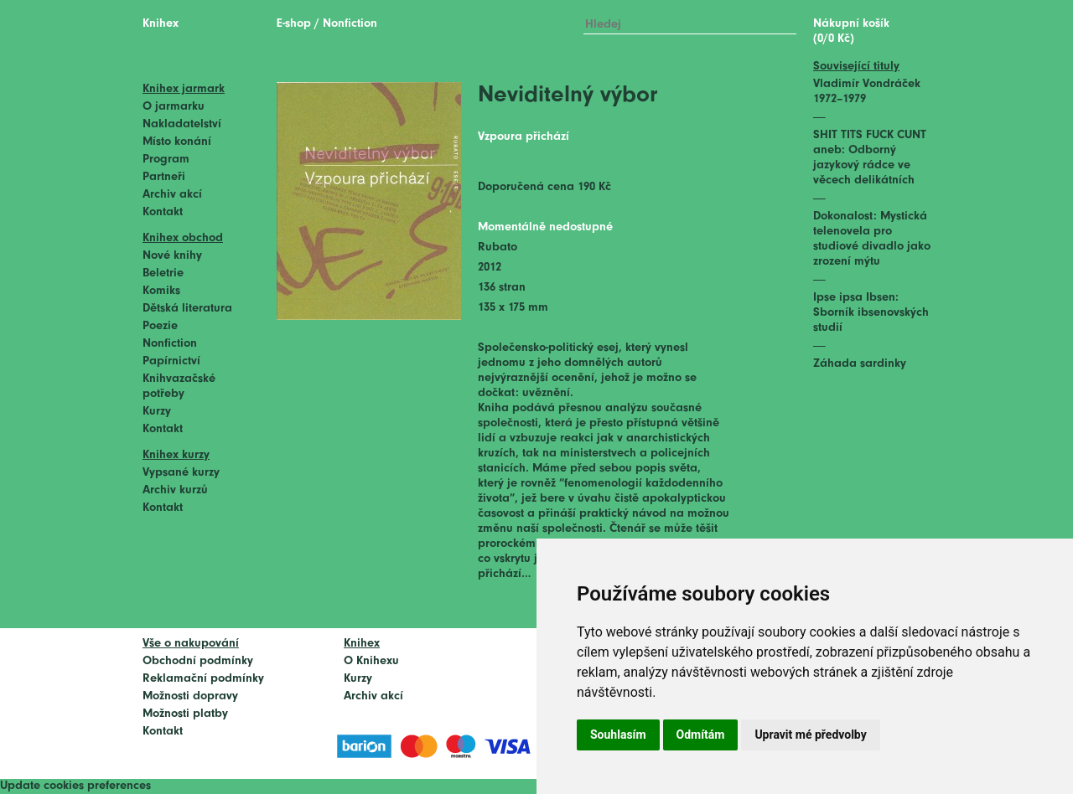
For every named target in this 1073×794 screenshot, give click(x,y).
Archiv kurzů (175, 490)
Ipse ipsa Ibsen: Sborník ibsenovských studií (871, 312)
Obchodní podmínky (198, 661)
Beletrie (163, 273)
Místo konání (177, 142)
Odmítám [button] (700, 734)
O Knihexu (371, 661)
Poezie (160, 326)
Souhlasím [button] (618, 734)
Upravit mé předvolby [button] (810, 734)
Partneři (164, 177)
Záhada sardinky (859, 363)
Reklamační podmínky (203, 678)
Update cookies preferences (75, 786)
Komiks (161, 291)
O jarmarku (174, 106)
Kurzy (157, 411)
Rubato (497, 247)
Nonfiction (170, 343)
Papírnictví (171, 361)
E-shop (294, 23)
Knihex (161, 23)
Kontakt (163, 212)
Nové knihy (172, 255)
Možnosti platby (185, 714)
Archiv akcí (172, 194)
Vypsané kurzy (181, 472)
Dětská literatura (187, 308)
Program (166, 159)
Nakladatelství (182, 124)
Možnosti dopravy (190, 696)
